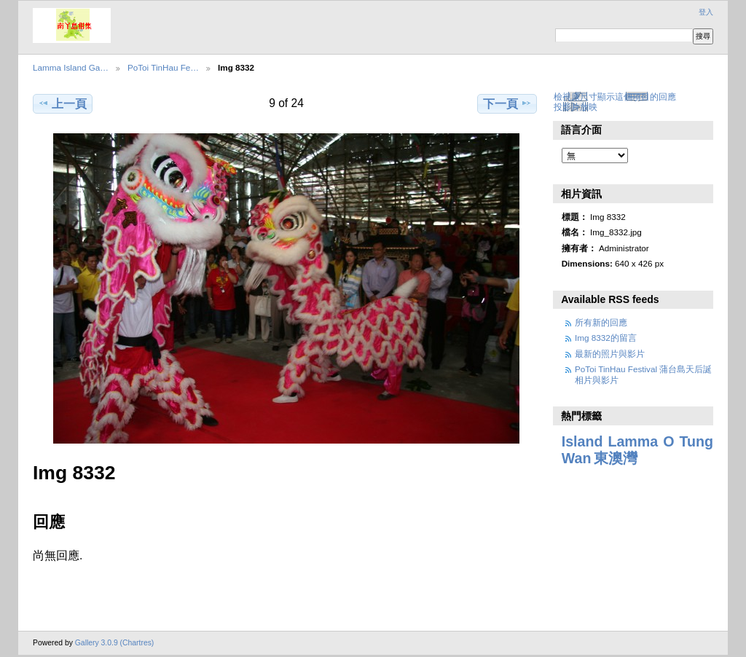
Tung (696, 441)
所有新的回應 (601, 322)
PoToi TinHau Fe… (163, 67)
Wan (577, 458)
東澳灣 (615, 458)
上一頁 (62, 103)
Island (582, 441)
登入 (706, 12)
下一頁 (507, 103)
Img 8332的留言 (606, 337)
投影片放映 (575, 106)
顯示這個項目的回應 (636, 96)
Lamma (633, 441)
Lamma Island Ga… (71, 67)
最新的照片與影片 (610, 353)
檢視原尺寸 (575, 96)
